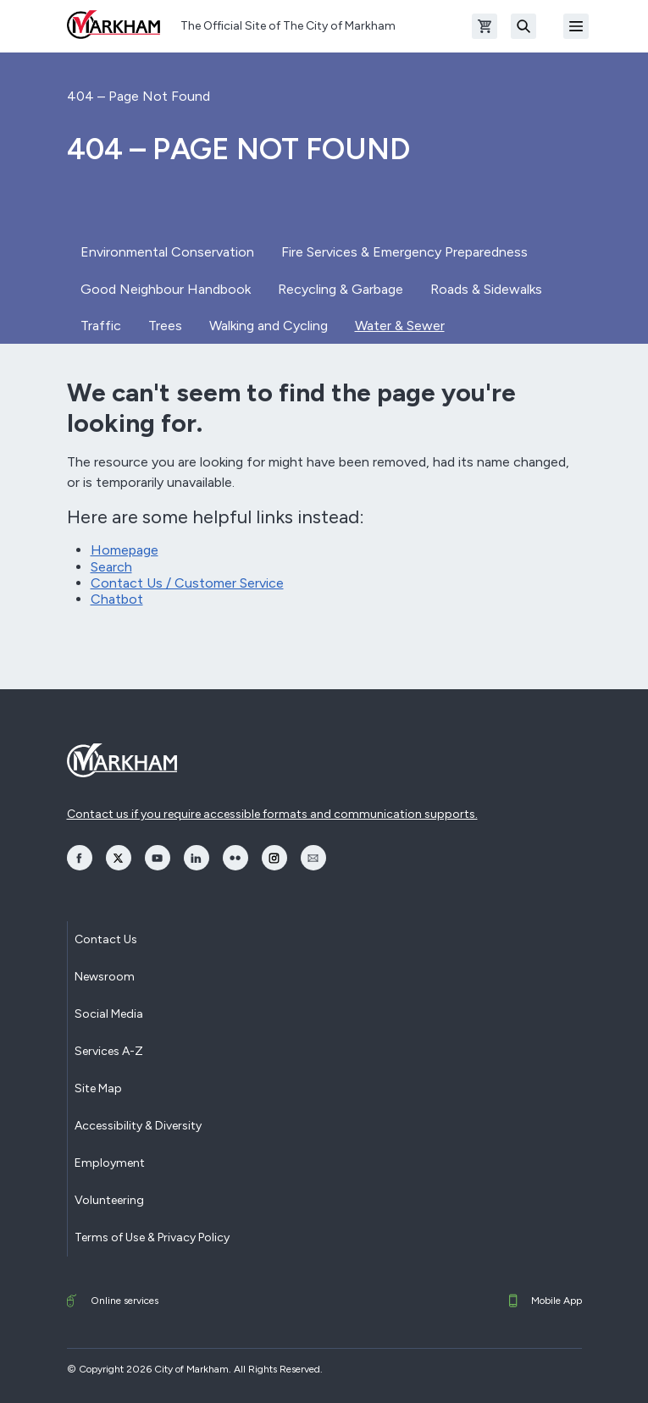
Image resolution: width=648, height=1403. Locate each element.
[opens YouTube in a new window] (157, 857)
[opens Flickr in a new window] (235, 857)
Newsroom (105, 976)
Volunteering (109, 1200)
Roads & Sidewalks (486, 289)
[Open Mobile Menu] (576, 26)
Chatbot (117, 599)
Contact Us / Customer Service (187, 583)
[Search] (523, 26)
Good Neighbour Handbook (165, 289)
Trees (165, 326)
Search (111, 567)
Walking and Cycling (268, 326)
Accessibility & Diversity (138, 1126)
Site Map (98, 1088)
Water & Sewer (400, 326)
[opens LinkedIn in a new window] (196, 857)
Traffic (100, 326)
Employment (110, 1163)
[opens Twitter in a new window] (118, 857)
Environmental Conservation (167, 252)
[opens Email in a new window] (313, 857)
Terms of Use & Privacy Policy (152, 1237)
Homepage (124, 550)
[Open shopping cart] (484, 26)
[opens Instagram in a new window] (274, 857)
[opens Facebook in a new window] (79, 857)
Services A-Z (109, 1051)
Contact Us (106, 939)
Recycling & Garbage (340, 289)
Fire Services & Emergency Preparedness (404, 252)
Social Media (109, 1014)
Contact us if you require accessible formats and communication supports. (272, 814)
